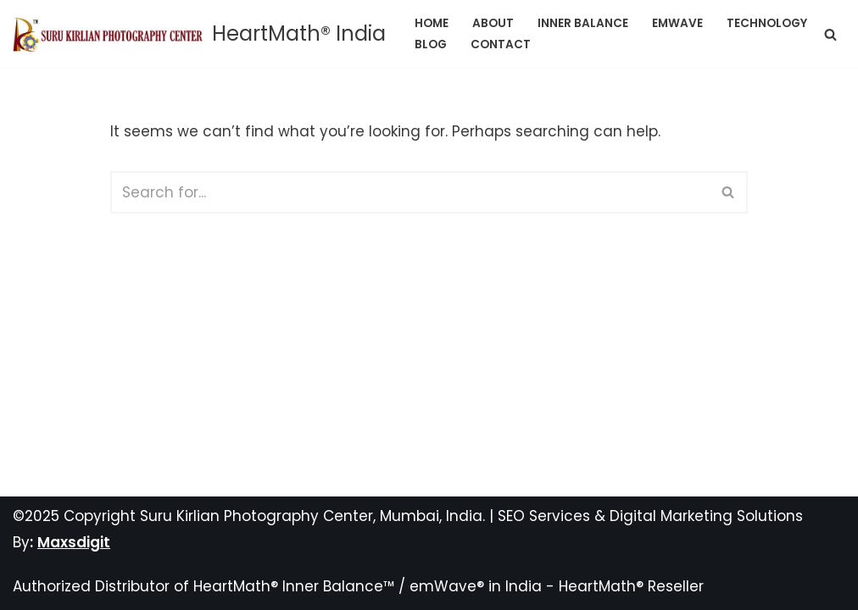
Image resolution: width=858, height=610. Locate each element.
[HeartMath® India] (199, 34)
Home (431, 23)
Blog (431, 44)
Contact (501, 44)
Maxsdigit (73, 542)
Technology (767, 23)
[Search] (830, 34)
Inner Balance (583, 23)
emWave (677, 23)
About (493, 23)
